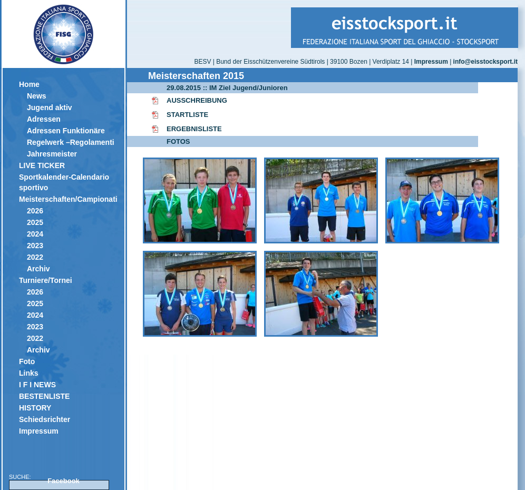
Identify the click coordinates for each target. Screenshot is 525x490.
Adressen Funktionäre (66, 130)
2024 (35, 234)
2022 (35, 257)
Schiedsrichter (44, 419)
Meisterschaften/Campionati (67, 199)
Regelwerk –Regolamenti (70, 142)
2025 (35, 222)
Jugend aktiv (49, 107)
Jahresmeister (52, 154)
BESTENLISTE (44, 396)
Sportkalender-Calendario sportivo (64, 182)
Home (29, 84)
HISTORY (35, 408)
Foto (27, 361)
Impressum (39, 431)
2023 (35, 245)
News (36, 96)
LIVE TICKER (42, 165)
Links (28, 373)
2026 (35, 211)
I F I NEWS (37, 384)
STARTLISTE (187, 115)
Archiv (38, 268)
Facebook (63, 481)
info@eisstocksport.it (485, 61)
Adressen (44, 119)
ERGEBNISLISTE (194, 129)
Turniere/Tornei (45, 280)
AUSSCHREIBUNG (197, 100)
